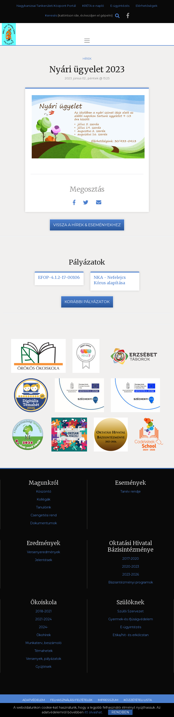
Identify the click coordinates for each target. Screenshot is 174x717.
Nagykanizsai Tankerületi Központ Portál (46, 5)
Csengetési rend (44, 515)
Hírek (87, 58)
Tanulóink (43, 507)
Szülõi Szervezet (130, 611)
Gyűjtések (43, 667)
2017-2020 (130, 559)
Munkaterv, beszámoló (43, 643)
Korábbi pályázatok (87, 301)
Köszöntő (43, 492)
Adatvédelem (33, 700)
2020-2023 (130, 566)
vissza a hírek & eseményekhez (87, 225)
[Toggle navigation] (87, 40)
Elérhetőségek (146, 5)
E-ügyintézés (119, 5)
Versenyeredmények (43, 552)
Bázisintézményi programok (130, 582)
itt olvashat (93, 712)
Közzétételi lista (138, 700)
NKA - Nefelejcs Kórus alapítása (110, 280)
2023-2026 (130, 574)
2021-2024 (43, 619)
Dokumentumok (43, 523)
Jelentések (43, 560)
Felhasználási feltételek (71, 700)
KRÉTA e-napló (93, 5)
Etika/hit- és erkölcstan (131, 635)
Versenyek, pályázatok (43, 659)
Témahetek (43, 651)
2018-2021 (44, 611)
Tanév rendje (130, 492)
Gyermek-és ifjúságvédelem (130, 619)
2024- (43, 627)
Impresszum (108, 700)
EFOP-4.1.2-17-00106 (59, 277)
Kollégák (43, 500)
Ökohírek (43, 635)
